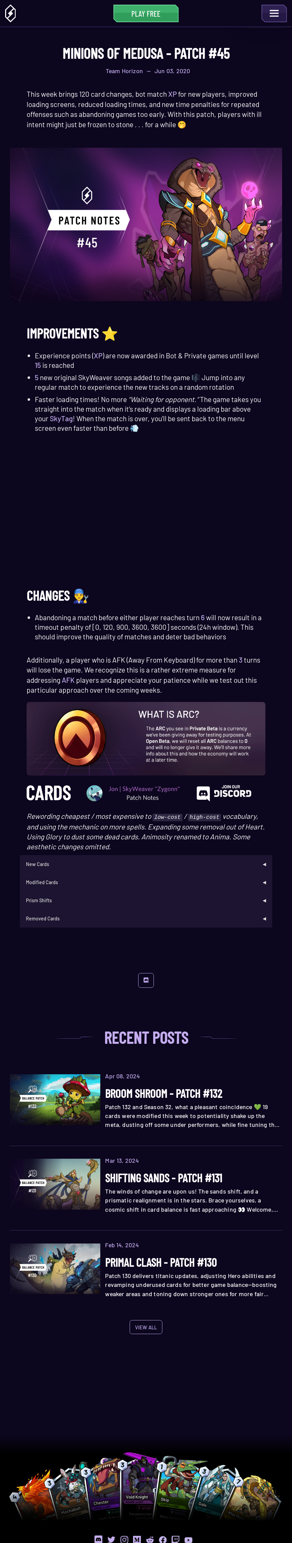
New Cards (37, 864)
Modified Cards (42, 882)
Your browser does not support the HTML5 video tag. (146, 515)
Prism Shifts (39, 901)
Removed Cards (43, 919)
